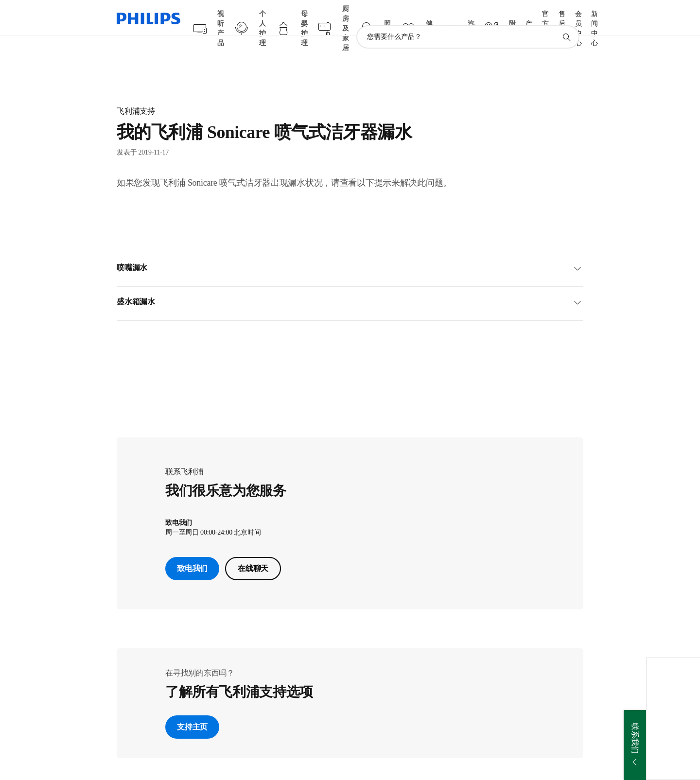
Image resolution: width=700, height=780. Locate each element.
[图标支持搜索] (566, 18)
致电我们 (192, 549)
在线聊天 (253, 549)
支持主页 (192, 708)
